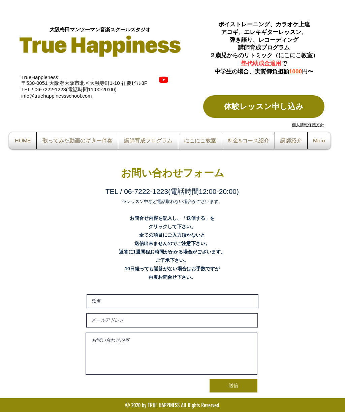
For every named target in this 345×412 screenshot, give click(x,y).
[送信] (233, 385)
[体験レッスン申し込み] (263, 106)
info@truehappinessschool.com (56, 96)
